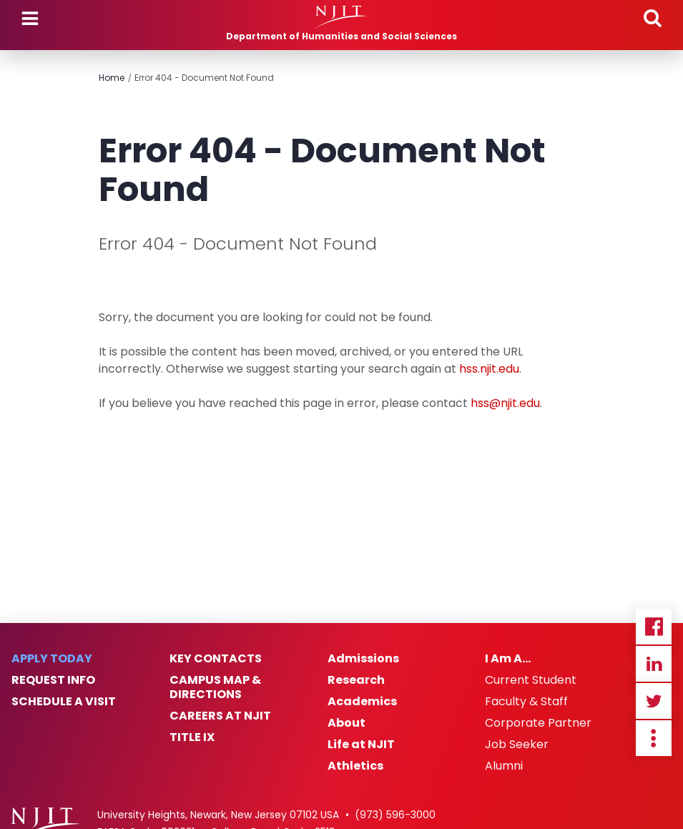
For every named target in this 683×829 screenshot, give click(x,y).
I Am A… (508, 659)
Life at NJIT (361, 744)
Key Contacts (215, 659)
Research (356, 680)
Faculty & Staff (526, 702)
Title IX (192, 737)
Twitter (654, 701)
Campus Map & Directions (215, 687)
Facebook (654, 626)
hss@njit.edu (505, 403)
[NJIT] (341, 17)
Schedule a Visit (63, 702)
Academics (362, 702)
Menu (30, 18)
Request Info (53, 680)
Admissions (363, 659)
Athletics (355, 766)
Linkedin (654, 664)
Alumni (504, 766)
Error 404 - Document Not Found (204, 78)
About (346, 723)
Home (111, 78)
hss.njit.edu (489, 368)
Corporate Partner (538, 723)
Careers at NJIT (220, 716)
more (654, 738)
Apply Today (51, 659)
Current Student (530, 680)
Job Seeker (517, 744)
